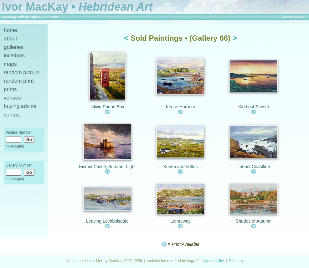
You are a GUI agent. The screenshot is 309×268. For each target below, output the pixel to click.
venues (12, 98)
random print (18, 81)
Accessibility (213, 261)
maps (10, 64)
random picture (21, 72)
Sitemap (236, 261)
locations (14, 56)
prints (10, 89)
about (10, 39)
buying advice (20, 106)
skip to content (294, 16)
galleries (13, 47)
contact (12, 115)
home (10, 30)
